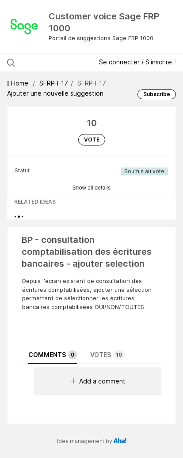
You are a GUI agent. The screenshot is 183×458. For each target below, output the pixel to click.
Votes (107, 354)
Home (18, 83)
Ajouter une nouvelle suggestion (55, 93)
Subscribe (156, 94)
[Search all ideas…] (53, 62)
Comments (52, 354)
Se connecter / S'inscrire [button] (137, 62)
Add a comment (98, 381)
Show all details (91, 187)
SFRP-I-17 (53, 83)
